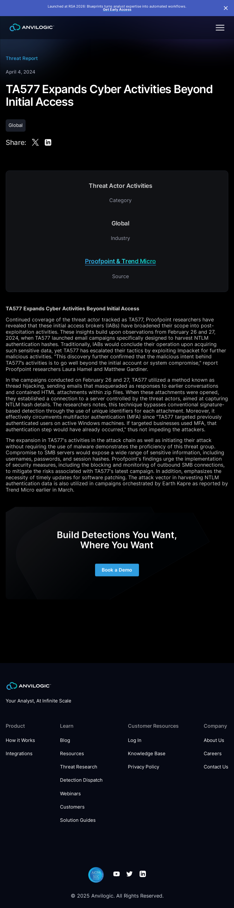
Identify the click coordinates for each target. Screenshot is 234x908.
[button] (219, 27)
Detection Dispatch (81, 780)
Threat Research (78, 767)
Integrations (19, 753)
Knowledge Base (146, 753)
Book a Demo (117, 575)
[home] (30, 27)
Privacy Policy (143, 767)
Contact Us (216, 767)
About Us (214, 740)
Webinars (70, 794)
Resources (72, 753)
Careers (213, 753)
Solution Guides (78, 820)
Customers (72, 807)
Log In (134, 740)
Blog (65, 740)
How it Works (20, 740)
